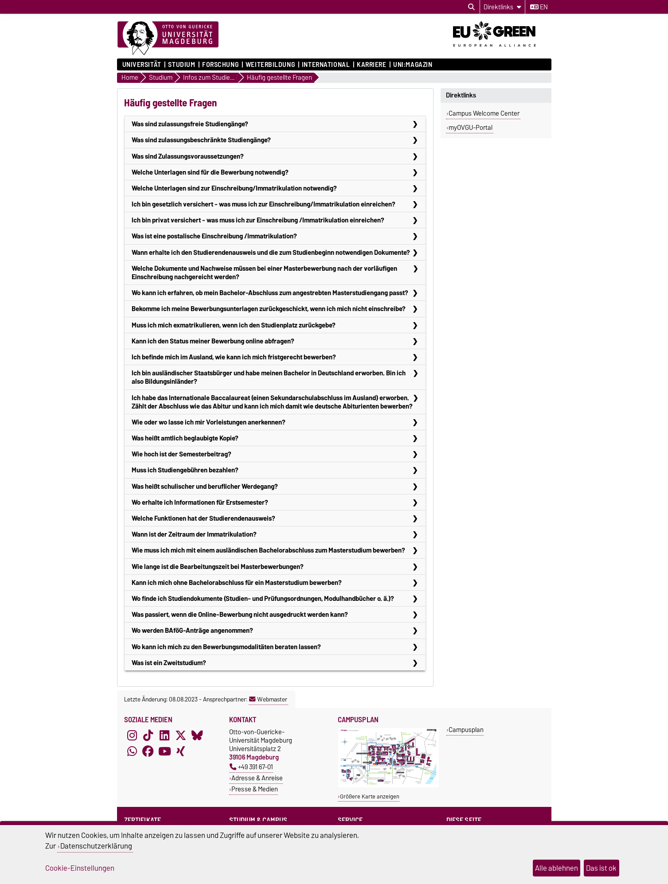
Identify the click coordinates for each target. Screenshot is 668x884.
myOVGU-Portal (470, 127)
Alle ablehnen (556, 868)
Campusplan (466, 729)
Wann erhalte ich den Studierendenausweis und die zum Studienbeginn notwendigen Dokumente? (271, 252)
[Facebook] (148, 751)
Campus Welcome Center (484, 113)
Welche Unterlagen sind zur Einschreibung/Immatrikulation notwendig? (234, 188)
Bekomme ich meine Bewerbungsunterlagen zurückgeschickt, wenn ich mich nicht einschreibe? (269, 308)
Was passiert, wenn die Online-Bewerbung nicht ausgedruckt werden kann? (240, 614)
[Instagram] (132, 736)
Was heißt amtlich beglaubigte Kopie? (185, 438)
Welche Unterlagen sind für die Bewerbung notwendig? (210, 172)
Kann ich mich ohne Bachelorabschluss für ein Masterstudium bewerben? (237, 582)
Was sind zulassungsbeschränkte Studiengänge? (201, 139)
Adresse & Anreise (257, 777)
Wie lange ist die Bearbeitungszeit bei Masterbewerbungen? (218, 566)
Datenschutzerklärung (96, 846)
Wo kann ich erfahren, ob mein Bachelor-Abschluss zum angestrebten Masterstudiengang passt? (270, 292)
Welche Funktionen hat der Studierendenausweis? (203, 518)
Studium (181, 64)
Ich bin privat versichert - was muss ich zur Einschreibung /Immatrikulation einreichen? (258, 220)
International (326, 64)
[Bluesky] (197, 736)
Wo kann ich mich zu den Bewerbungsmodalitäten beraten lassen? (226, 646)
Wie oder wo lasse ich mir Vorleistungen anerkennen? (208, 422)
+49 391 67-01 (251, 766)
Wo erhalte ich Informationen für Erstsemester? (200, 502)
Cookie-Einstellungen (79, 868)
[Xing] (181, 751)
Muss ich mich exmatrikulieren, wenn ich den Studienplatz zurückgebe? (234, 325)
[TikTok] (148, 736)
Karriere (371, 64)
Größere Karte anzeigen (369, 796)
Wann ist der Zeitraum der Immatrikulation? (194, 534)
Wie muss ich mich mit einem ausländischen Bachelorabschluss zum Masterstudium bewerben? (268, 550)
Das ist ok (601, 868)
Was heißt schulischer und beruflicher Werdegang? (205, 486)
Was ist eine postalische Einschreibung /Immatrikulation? (214, 235)
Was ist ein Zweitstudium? (169, 662)
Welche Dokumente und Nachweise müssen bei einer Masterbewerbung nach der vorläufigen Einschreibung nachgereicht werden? (264, 272)
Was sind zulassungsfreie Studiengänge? (190, 123)
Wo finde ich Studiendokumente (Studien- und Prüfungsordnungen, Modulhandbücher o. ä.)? (263, 598)
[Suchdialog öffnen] (471, 7)
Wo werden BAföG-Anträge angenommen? (192, 630)
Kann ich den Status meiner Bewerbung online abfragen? (213, 341)
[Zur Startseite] (168, 38)
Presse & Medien (254, 788)
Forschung (220, 64)
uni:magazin (412, 64)
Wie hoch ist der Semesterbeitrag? (181, 454)
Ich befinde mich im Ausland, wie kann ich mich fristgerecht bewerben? (234, 356)
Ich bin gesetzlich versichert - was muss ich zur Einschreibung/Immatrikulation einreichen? (263, 204)
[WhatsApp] (132, 751)
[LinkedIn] (164, 736)
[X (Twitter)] (181, 736)
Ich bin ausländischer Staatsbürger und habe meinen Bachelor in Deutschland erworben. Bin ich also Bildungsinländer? (269, 377)
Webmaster (268, 699)
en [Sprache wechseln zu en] (539, 7)
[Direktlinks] (502, 7)
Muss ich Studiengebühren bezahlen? (185, 469)
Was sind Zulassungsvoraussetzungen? (188, 156)
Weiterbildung (270, 64)
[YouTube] (164, 751)
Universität (141, 64)
